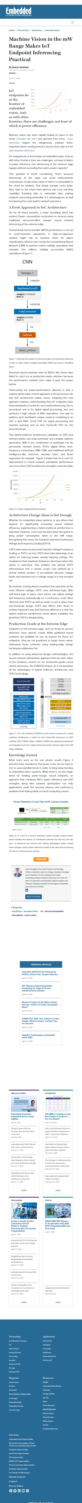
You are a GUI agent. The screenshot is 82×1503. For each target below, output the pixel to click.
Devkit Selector (49, 1409)
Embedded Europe (16, 1406)
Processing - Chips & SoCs (24, 915)
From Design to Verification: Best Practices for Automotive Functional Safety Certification (58, 1163)
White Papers (48, 1421)
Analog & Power (15, 1352)
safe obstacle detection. (22, 150)
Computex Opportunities (18, 1449)
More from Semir (33, 897)
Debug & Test (14, 1372)
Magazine (14, 1378)
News (45, 1401)
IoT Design (13, 1398)
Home (11, 30)
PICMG (45, 1382)
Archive (12, 1386)
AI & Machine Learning (17, 1341)
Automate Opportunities (18, 1469)
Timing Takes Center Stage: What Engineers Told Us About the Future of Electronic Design (23, 1160)
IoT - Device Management (52, 911)
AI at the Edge (14, 1410)
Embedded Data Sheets (52, 1386)
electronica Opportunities (19, 1453)
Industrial (37, 30)
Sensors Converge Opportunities (22, 1465)
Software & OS (14, 1364)
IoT (10, 1345)
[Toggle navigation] (72, 22)
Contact (13, 1481)
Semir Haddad (20, 67)
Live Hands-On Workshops (19, 1473)
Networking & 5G (49, 1356)
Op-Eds (46, 1398)
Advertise (14, 1435)
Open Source (14, 1348)
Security (12, 1360)
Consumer (47, 1348)
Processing (13, 1356)
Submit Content (17, 1476)
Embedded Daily (15, 1402)
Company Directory (50, 1429)
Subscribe (41, 859)
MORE (24, 1191)
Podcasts (46, 1390)
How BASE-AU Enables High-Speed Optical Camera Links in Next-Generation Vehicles (57, 1147)
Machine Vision (52, 30)
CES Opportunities (16, 1457)
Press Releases (49, 1405)
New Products (48, 1413)
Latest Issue (14, 1382)
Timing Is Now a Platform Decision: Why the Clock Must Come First (23, 1131)
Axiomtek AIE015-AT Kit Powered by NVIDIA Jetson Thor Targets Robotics (24, 1243)
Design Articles (49, 1394)
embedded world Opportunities (21, 1439)
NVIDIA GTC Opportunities (19, 1461)
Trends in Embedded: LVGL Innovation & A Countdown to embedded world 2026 (22, 1288)
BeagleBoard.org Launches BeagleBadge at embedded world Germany (22, 1259)
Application (23, 30)
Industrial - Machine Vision (25, 911)
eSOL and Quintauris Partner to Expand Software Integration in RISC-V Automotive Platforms (57, 1131)
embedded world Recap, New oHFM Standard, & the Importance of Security (22, 1176)
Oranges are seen (26, 139)
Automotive (47, 1341)
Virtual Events (48, 1417)
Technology (15, 1336)
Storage (12, 1368)
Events (45, 1425)
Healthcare (47, 1352)
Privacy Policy (16, 1486)
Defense (47, 1360)
